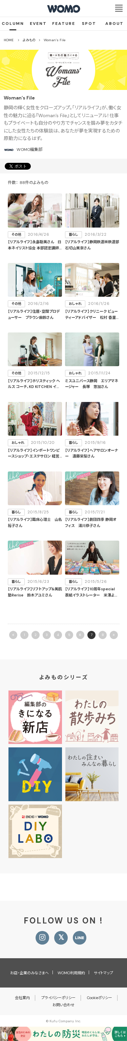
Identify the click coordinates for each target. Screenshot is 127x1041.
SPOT (89, 23)
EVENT (38, 23)
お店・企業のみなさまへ (29, 972)
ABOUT (114, 23)
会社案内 (22, 997)
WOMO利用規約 (71, 972)
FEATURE (63, 23)
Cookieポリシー (99, 997)
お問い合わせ (63, 1005)
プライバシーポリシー (58, 997)
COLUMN (13, 23)
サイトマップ (103, 972)
